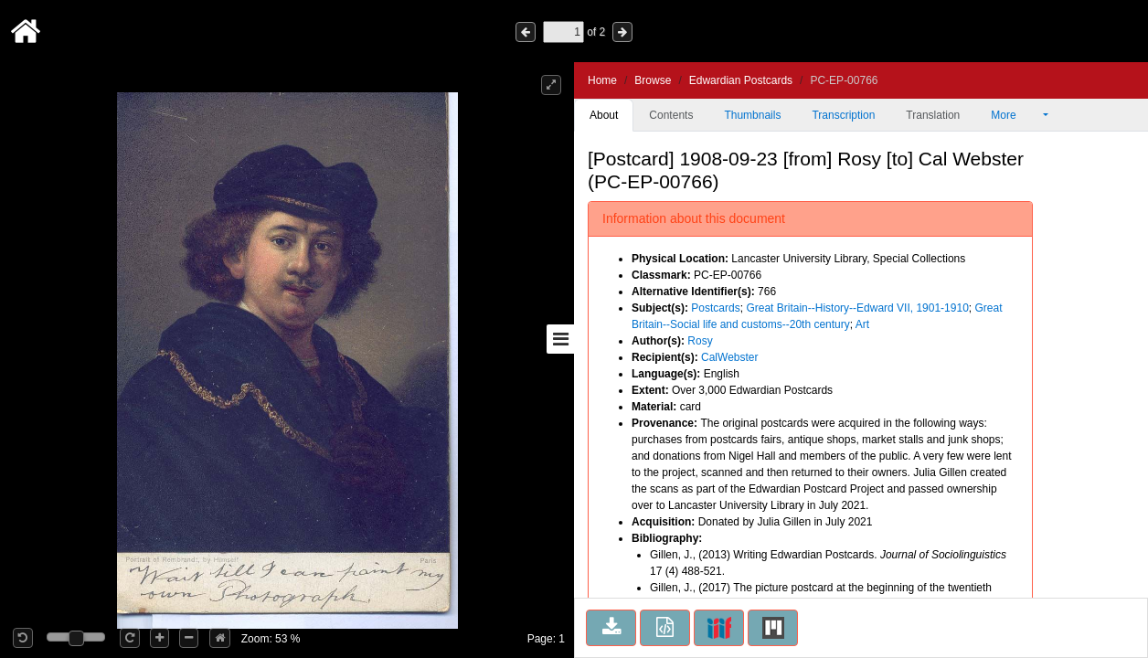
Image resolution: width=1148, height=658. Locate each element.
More (1015, 115)
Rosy (699, 340)
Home (602, 80)
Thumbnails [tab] (752, 115)
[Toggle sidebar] (560, 339)
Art (862, 324)
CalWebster (729, 357)
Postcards (715, 308)
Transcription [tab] (843, 115)
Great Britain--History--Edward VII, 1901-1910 (857, 308)
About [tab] (604, 115)
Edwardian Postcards (740, 80)
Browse (652, 80)
